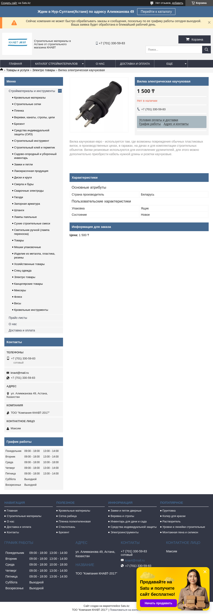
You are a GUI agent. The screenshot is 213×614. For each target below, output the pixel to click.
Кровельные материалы (30, 97)
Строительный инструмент (31, 140)
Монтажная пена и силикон (180, 532)
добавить (177, 3)
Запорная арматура (27, 203)
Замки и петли (23, 164)
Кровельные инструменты (31, 309)
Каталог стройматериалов (56, 63)
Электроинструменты (125, 532)
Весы (17, 303)
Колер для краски (174, 516)
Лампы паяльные (25, 217)
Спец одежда (23, 270)
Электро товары (43, 70)
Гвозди (18, 197)
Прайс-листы (18, 317)
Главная (15, 63)
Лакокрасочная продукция (31, 171)
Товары (19, 240)
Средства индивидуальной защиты (134, 526)
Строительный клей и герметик (34, 147)
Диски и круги (23, 177)
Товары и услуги (17, 70)
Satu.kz (125, 605)
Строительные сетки (27, 104)
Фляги (18, 296)
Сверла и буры (24, 184)
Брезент (19, 123)
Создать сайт (9, 3)
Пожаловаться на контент (125, 609)
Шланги (19, 210)
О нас (100, 63)
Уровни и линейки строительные (184, 526)
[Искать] (206, 49)
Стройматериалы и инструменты (32, 91)
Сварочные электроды (29, 190)
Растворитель (172, 521)
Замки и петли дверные (126, 510)
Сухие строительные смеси (32, 223)
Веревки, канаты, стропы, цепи (34, 117)
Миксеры (20, 290)
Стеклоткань (67, 526)
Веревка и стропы (122, 516)
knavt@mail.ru (20, 372)
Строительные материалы (24, 516)
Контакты (13, 532)
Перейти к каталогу (156, 11)
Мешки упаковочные (27, 247)
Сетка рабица (68, 516)
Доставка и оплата (135, 63)
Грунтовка (169, 510)
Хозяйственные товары (29, 264)
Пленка (19, 110)
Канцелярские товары (28, 283)
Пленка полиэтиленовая (75, 521)
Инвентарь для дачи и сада (129, 521)
